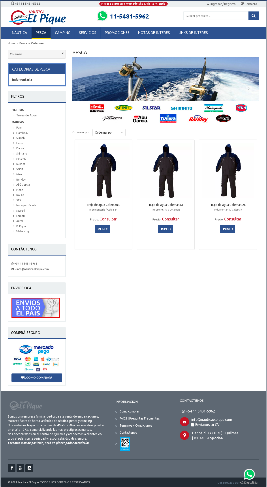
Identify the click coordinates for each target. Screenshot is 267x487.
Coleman (37, 43)
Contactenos (128, 432)
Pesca (23, 43)
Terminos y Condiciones (136, 425)
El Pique (21, 226)
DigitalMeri (249, 483)
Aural (19, 221)
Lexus (19, 143)
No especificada (26, 205)
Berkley (21, 179)
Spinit (19, 169)
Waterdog (22, 231)
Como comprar (129, 411)
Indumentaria (22, 79)
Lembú (20, 216)
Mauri (20, 174)
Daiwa (20, 148)
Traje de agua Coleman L (103, 205)
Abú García (23, 184)
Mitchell (21, 158)
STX (18, 200)
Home (11, 43)
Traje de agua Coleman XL (228, 205)
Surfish (20, 137)
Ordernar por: (81, 132)
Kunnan (21, 163)
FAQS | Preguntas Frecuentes (140, 418)
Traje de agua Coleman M (166, 205)
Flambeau (22, 132)
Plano (19, 189)
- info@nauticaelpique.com (30, 269)
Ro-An (20, 195)
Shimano (21, 153)
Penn (19, 127)
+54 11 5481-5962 (24, 263)
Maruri (20, 210)
